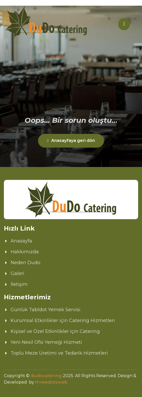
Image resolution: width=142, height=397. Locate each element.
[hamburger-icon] (124, 24)
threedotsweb (51, 382)
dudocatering (46, 375)
